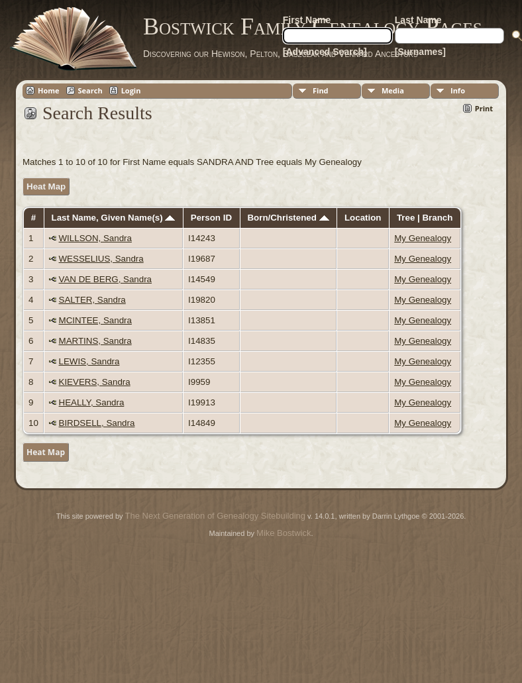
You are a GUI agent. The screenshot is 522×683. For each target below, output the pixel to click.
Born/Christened (288, 218)
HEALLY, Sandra (92, 402)
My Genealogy (422, 238)
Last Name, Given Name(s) (114, 218)
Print (484, 108)
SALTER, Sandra (92, 300)
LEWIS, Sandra (89, 361)
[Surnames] (420, 51)
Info (457, 90)
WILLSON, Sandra (95, 238)
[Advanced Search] (325, 51)
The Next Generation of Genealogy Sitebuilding (215, 516)
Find (321, 90)
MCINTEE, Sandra (95, 320)
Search (90, 90)
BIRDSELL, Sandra (97, 423)
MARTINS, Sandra (95, 341)
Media (393, 90)
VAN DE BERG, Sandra (105, 279)
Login (131, 90)
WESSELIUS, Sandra (101, 259)
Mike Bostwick (283, 533)
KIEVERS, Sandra (94, 382)
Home (49, 90)
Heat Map (46, 186)
